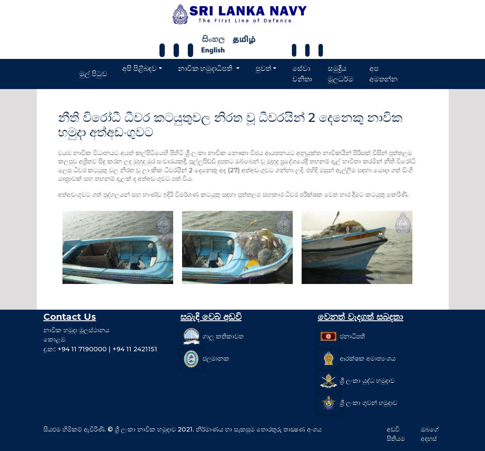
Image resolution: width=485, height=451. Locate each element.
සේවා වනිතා (302, 73)
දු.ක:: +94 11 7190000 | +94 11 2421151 (100, 349)
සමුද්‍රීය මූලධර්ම (340, 73)
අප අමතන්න (383, 73)
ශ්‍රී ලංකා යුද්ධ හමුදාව (367, 380)
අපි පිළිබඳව (139, 68)
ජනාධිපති (352, 336)
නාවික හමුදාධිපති (206, 68)
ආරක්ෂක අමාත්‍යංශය (368, 358)
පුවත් (263, 68)
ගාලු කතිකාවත (223, 336)
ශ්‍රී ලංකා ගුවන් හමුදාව (368, 402)
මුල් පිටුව (93, 74)
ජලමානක (215, 358)
